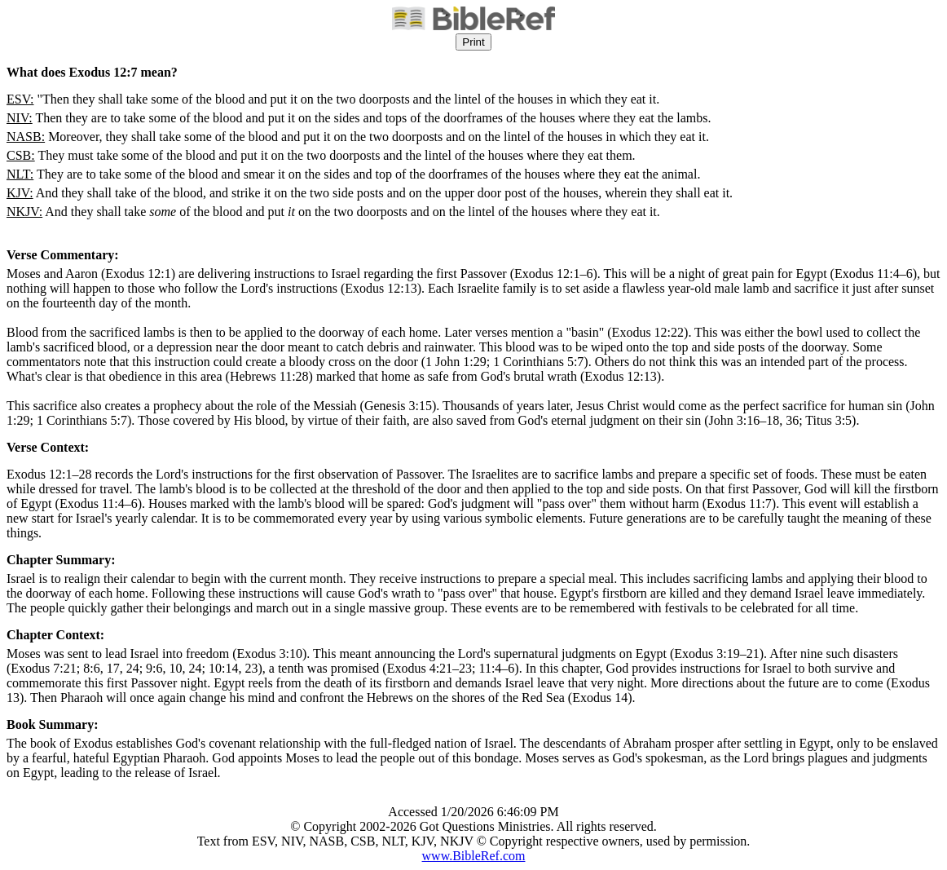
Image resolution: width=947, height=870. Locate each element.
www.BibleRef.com (474, 856)
